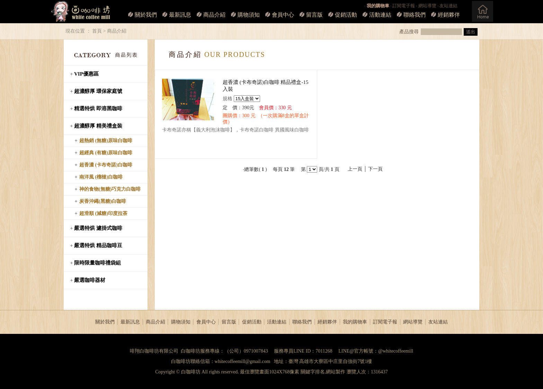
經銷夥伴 (449, 15)
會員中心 (283, 15)
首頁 (97, 31)
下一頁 (375, 169)
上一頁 (355, 169)
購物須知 (249, 15)
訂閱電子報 (403, 5)
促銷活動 (346, 15)
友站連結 (448, 5)
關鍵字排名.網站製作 (323, 371)
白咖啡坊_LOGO (80, 11)
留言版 (314, 15)
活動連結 (380, 15)
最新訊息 (180, 15)
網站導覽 (427, 5)
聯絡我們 (414, 15)
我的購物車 (355, 322)
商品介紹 (214, 15)
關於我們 (146, 15)
